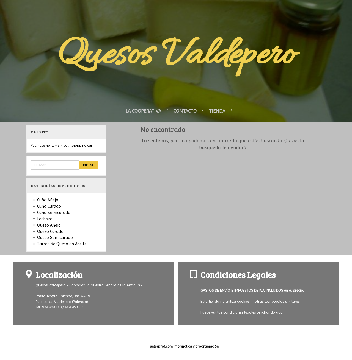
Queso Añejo (49, 225)
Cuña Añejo (47, 199)
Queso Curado (50, 231)
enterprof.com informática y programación (184, 346)
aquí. (280, 312)
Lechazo (45, 218)
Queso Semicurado (55, 237)
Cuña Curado (49, 206)
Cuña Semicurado (53, 212)
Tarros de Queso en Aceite (62, 243)
